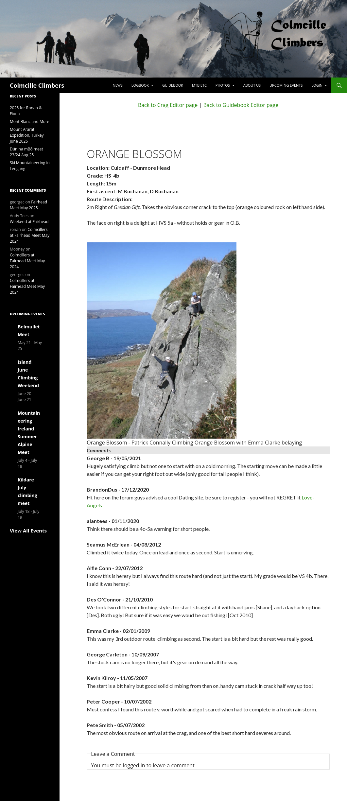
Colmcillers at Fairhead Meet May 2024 (29, 235)
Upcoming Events (286, 85)
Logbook (140, 85)
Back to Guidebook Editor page (240, 105)
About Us (252, 85)
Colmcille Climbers (37, 85)
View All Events (28, 530)
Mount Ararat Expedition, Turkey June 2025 (26, 135)
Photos (223, 85)
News (118, 85)
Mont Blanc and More (29, 121)
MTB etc (199, 85)
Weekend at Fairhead (29, 221)
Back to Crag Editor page (168, 105)
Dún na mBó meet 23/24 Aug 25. (26, 152)
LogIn (316, 85)
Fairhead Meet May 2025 (28, 205)
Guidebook (172, 85)
